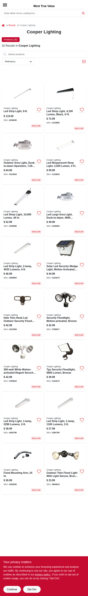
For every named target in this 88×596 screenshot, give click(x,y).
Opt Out (31, 589)
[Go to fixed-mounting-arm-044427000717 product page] (23, 469)
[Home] (3, 25)
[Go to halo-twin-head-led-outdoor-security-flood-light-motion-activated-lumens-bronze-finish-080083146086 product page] (23, 314)
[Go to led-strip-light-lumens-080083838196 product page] (23, 262)
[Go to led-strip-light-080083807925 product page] (23, 107)
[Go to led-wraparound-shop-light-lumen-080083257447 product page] (65, 159)
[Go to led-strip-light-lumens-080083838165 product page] (65, 417)
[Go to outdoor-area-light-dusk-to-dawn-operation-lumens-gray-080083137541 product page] (23, 159)
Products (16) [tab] (10, 39)
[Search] (83, 13)
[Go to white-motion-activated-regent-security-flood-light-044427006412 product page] (23, 366)
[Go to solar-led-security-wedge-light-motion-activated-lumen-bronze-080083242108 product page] (65, 262)
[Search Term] (44, 13)
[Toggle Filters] (84, 61)
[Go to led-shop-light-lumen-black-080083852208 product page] (65, 107)
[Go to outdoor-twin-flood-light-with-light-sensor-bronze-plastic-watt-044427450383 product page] (65, 469)
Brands (12, 25)
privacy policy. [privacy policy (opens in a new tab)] (43, 574)
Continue (12, 589)
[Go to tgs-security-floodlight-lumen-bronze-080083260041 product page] (65, 366)
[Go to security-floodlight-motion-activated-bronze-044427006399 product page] (65, 314)
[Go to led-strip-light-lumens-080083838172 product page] (23, 417)
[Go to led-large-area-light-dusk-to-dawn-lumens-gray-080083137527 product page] (65, 211)
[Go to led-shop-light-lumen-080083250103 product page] (23, 211)
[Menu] (5, 5)
